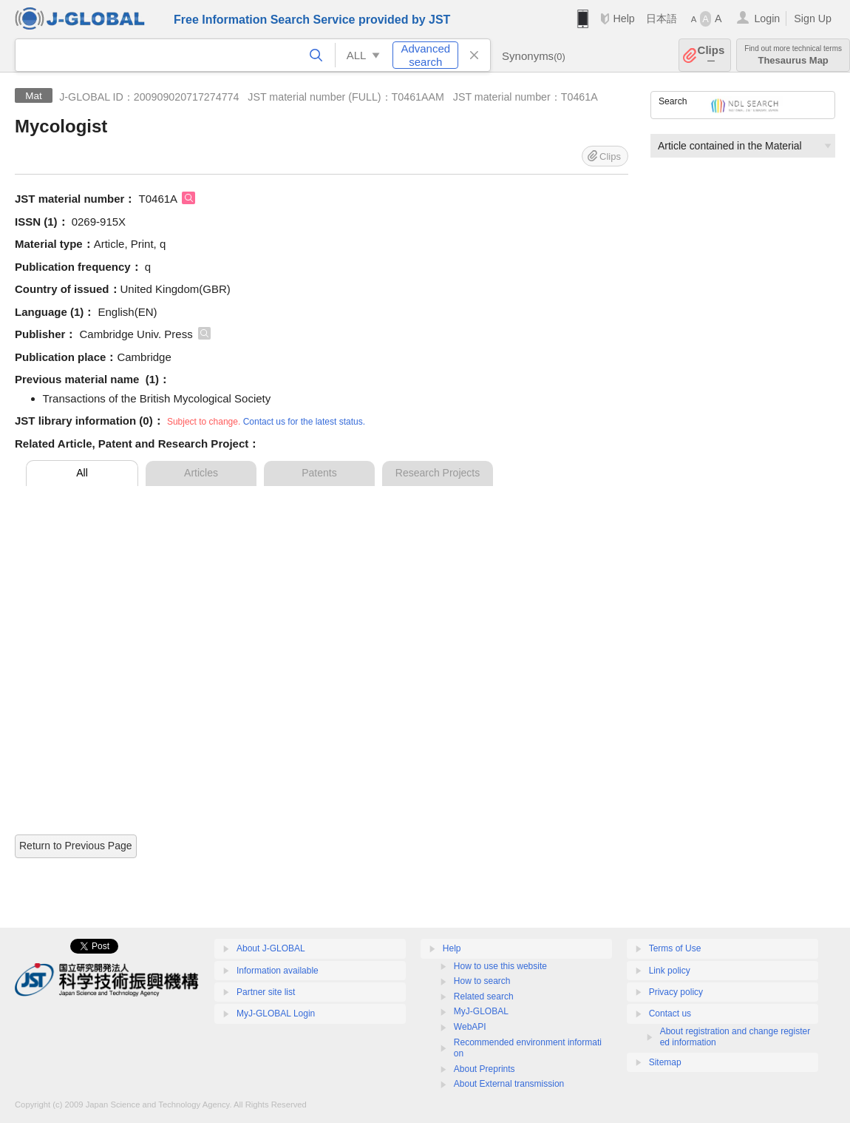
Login (767, 18)
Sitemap (665, 1062)
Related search (484, 996)
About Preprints (484, 1069)
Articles (201, 473)
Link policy (669, 970)
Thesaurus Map (793, 55)
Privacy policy (676, 992)
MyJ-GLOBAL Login (276, 1013)
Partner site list (266, 992)
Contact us (670, 1013)
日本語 (661, 18)
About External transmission (509, 1084)
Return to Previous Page (75, 845)
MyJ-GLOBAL (481, 1011)
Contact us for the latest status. (304, 422)
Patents (319, 473)
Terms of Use (675, 948)
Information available (278, 970)
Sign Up (813, 18)
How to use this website (500, 966)
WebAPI (470, 1027)
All (82, 473)
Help (623, 18)
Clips (711, 55)
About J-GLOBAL (271, 948)
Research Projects (437, 473)
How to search (482, 981)
